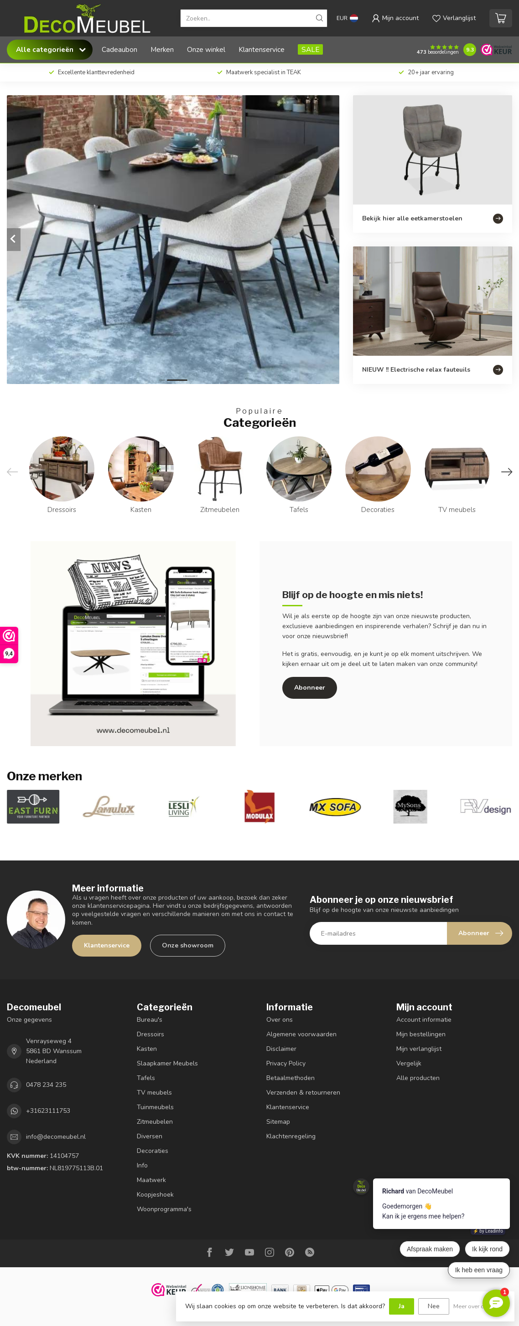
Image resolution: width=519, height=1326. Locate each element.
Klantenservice (262, 49)
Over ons (279, 1019)
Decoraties (152, 1151)
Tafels (146, 1078)
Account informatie (424, 1019)
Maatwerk (151, 1180)
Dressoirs (150, 1034)
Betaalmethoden (290, 1078)
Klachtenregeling (291, 1136)
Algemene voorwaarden (301, 1034)
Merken (162, 49)
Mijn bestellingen (421, 1034)
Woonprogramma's (164, 1209)
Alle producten (418, 1078)
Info (142, 1165)
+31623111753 (48, 1110)
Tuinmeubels (155, 1107)
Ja (402, 1306)
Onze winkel (206, 49)
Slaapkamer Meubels (167, 1063)
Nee (434, 1306)
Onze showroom (187, 945)
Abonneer (309, 687)
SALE (310, 49)
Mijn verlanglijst (418, 1048)
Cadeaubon (119, 49)
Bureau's (149, 1019)
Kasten (147, 1048)
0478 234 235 (46, 1084)
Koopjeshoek (155, 1194)
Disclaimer (281, 1048)
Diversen (149, 1136)
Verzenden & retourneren (303, 1092)
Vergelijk (408, 1063)
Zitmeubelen (155, 1121)
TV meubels (154, 1092)
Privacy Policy (286, 1063)
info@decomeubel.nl (56, 1136)
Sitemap (278, 1121)
